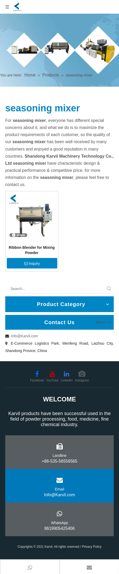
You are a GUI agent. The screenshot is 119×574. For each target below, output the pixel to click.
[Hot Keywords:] (109, 288)
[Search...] (57, 288)
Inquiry (32, 263)
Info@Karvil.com (24, 336)
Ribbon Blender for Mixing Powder (32, 250)
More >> (103, 322)
